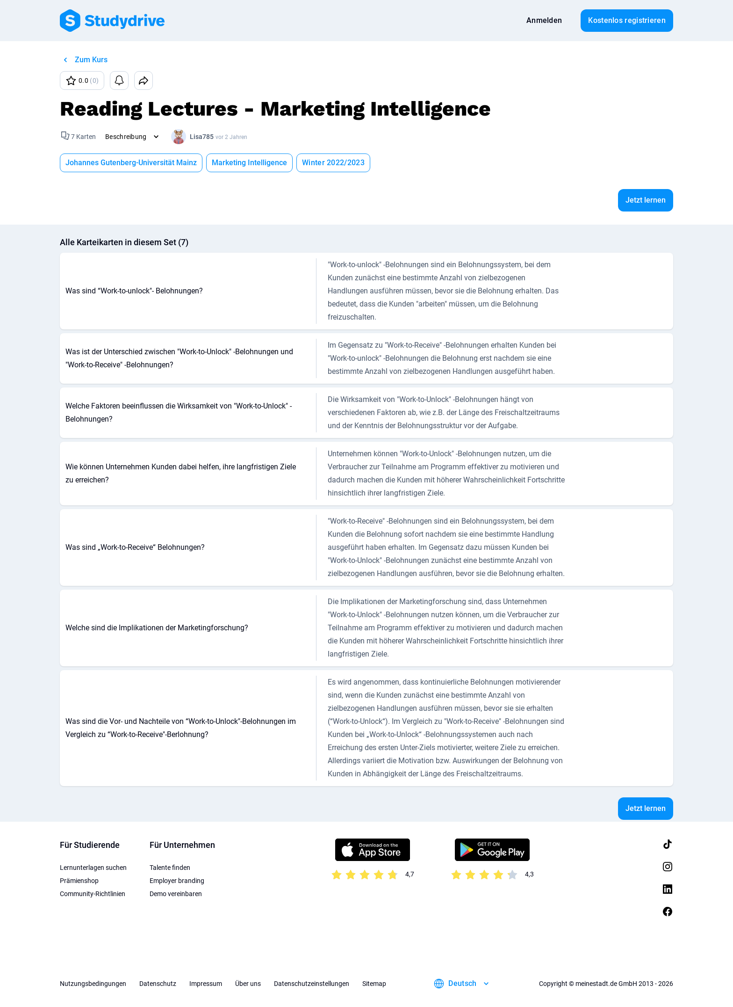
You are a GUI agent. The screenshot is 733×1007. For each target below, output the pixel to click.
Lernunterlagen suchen (93, 867)
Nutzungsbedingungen (93, 983)
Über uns (248, 983)
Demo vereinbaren (176, 894)
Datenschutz (157, 983)
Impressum (205, 983)
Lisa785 (202, 136)
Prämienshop (79, 880)
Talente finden (170, 867)
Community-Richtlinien (92, 894)
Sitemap (374, 983)
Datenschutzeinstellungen (311, 983)
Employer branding (177, 880)
